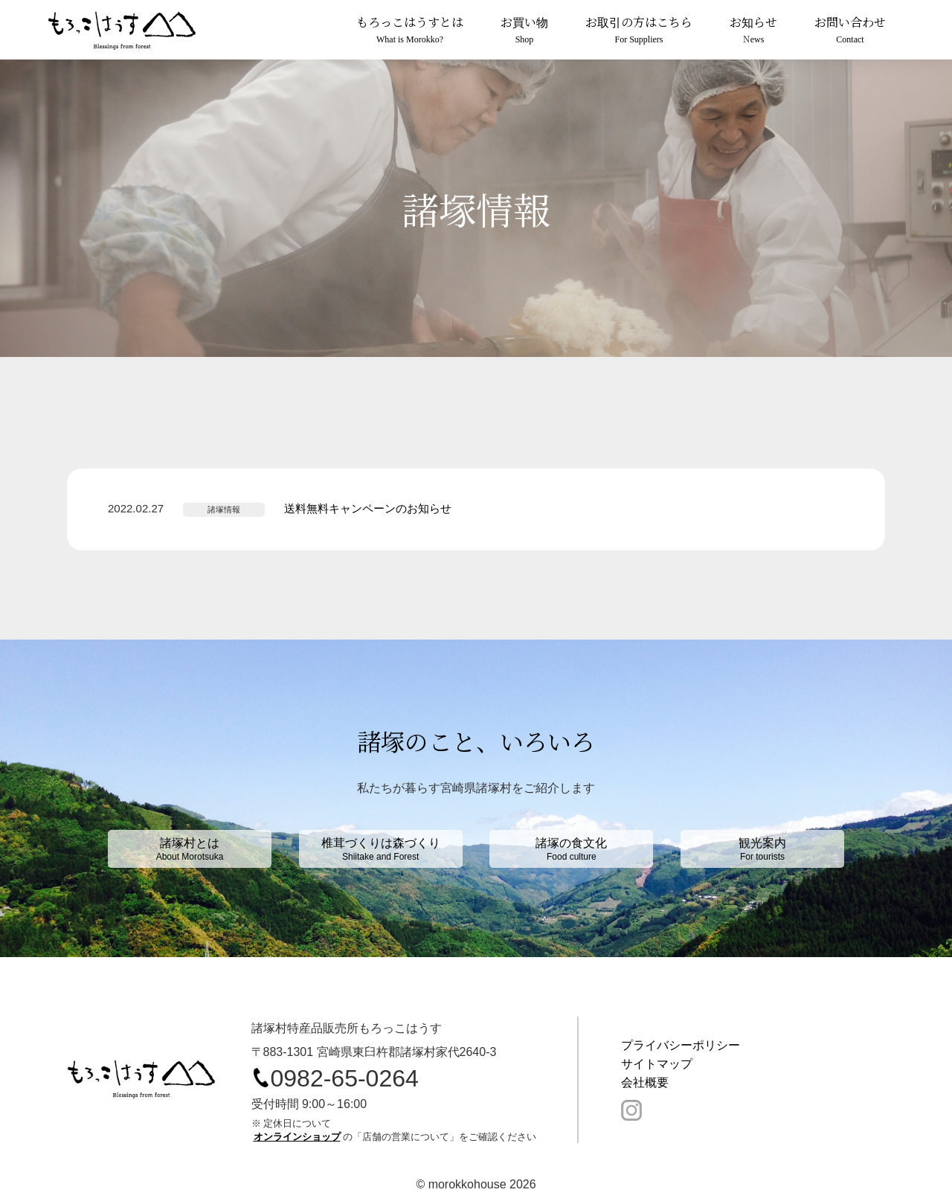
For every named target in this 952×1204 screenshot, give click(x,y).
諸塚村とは (190, 849)
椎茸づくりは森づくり (381, 849)
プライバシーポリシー (680, 1045)
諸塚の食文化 (571, 849)
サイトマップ (656, 1063)
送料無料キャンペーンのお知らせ (367, 508)
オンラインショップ (297, 1136)
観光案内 (762, 849)
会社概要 (645, 1082)
